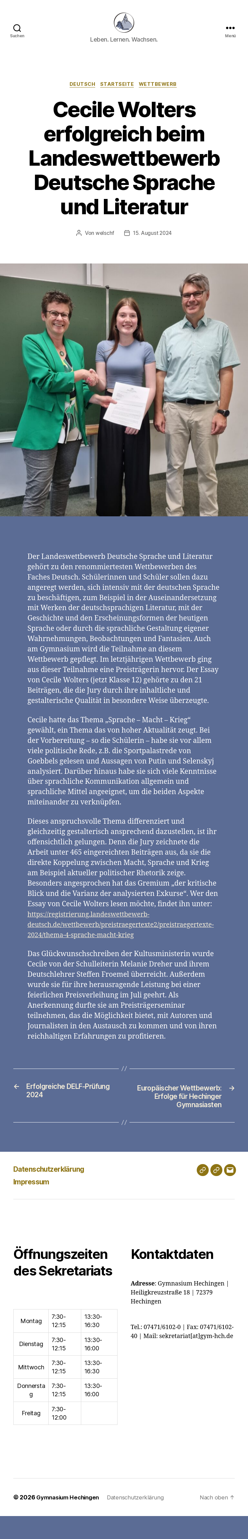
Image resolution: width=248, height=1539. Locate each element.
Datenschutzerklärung (55, 1192)
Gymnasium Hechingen (70, 1520)
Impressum (34, 1204)
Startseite (118, 95)
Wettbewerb (160, 95)
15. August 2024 (152, 244)
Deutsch (81, 95)
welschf (104, 244)
